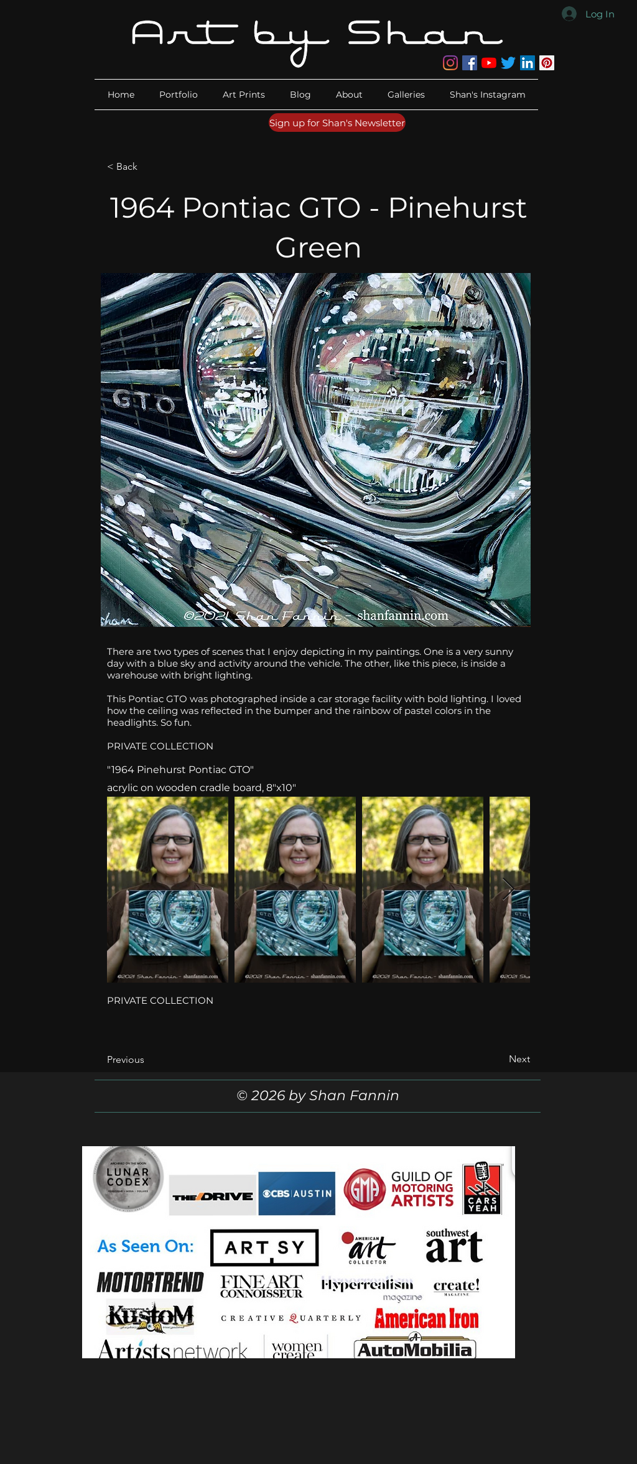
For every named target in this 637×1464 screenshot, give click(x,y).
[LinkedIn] (527, 62)
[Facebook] (469, 62)
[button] (349, 94)
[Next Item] (508, 890)
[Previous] (148, 1059)
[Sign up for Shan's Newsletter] (337, 122)
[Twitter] (508, 62)
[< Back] (148, 166)
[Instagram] (450, 62)
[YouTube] (488, 62)
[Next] (499, 1059)
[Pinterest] (546, 62)
